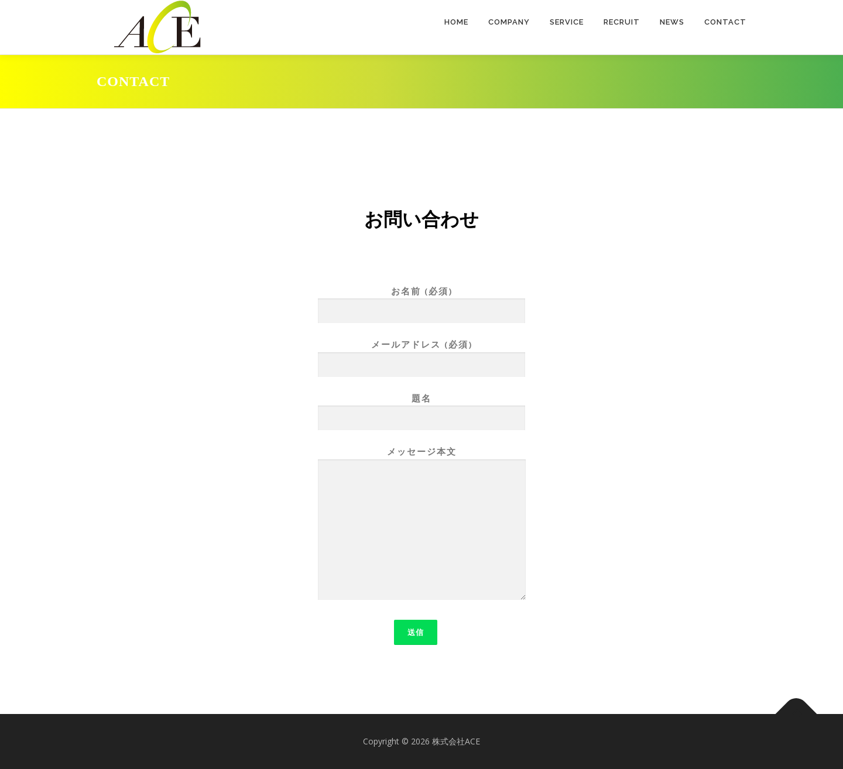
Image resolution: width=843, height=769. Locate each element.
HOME (456, 22)
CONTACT (725, 22)
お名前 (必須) (421, 301)
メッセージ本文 (422, 524)
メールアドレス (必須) (421, 354)
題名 (421, 408)
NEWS (672, 22)
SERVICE (567, 22)
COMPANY (509, 22)
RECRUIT (622, 22)
